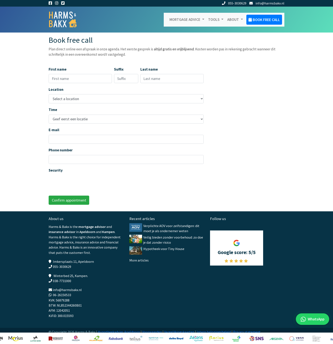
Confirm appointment (69, 200)
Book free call (264, 19)
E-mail (54, 130)
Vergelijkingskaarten (179, 332)
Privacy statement (247, 332)
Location (56, 89)
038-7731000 (62, 281)
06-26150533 (62, 295)
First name (57, 69)
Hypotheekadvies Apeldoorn (119, 332)
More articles (139, 260)
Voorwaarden (152, 332)
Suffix (119, 69)
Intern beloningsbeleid (214, 332)
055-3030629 (234, 3)
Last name (149, 69)
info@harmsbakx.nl (267, 3)
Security (56, 170)
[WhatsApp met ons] (312, 319)
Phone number (61, 150)
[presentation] (81, 183)
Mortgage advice (185, 19)
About (233, 19)
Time (53, 109)
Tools (214, 19)
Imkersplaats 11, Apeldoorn (73, 261)
